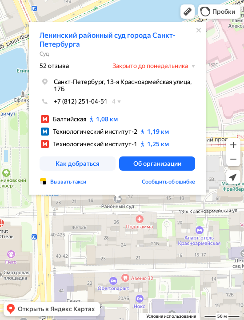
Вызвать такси (68, 182)
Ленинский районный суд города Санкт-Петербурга (108, 39)
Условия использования (171, 316)
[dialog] (117, 108)
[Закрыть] (198, 30)
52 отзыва (54, 65)
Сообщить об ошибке (168, 182)
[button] (187, 11)
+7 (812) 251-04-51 (74, 101)
